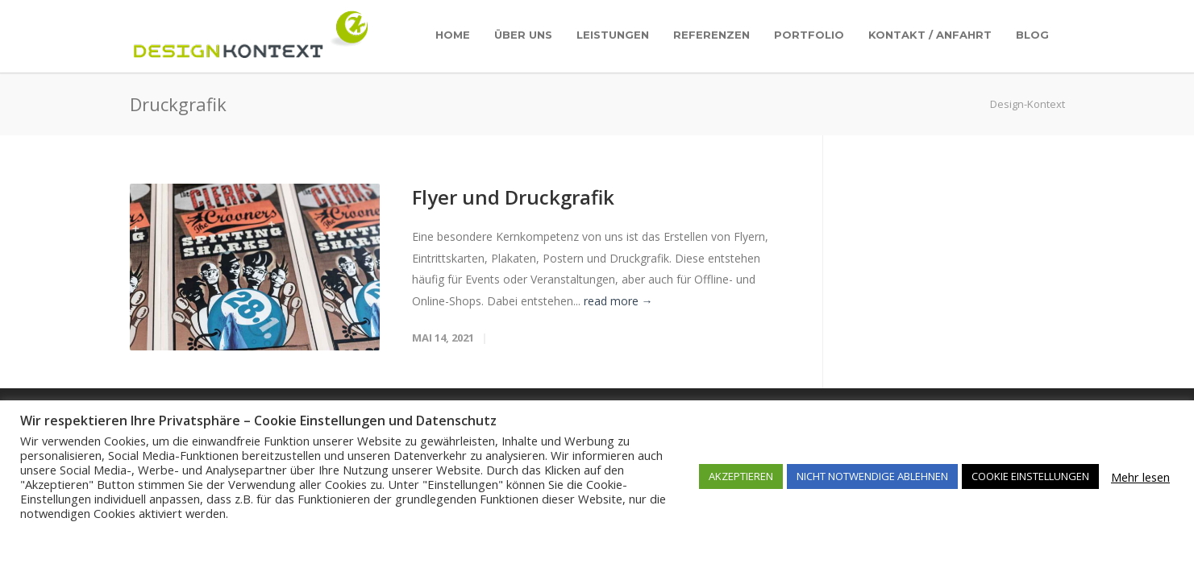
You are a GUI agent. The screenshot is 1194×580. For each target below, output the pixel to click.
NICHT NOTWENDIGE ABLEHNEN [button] (872, 476)
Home (452, 34)
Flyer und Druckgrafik (513, 197)
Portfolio (809, 34)
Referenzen (711, 34)
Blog (1032, 34)
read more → (618, 301)
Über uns (523, 34)
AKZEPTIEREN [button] (741, 476)
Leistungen (612, 34)
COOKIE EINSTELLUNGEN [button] (1030, 476)
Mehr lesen (1140, 477)
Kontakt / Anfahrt (930, 34)
